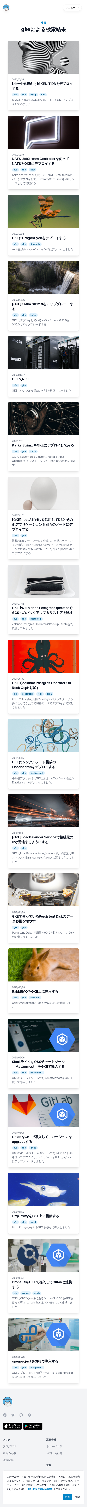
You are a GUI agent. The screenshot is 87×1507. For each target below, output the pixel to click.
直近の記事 (9, 1453)
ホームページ (54, 1446)
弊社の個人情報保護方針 (40, 1489)
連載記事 (8, 1460)
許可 (67, 1496)
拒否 (77, 1496)
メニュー (72, 7)
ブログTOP (9, 1446)
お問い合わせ (54, 1453)
